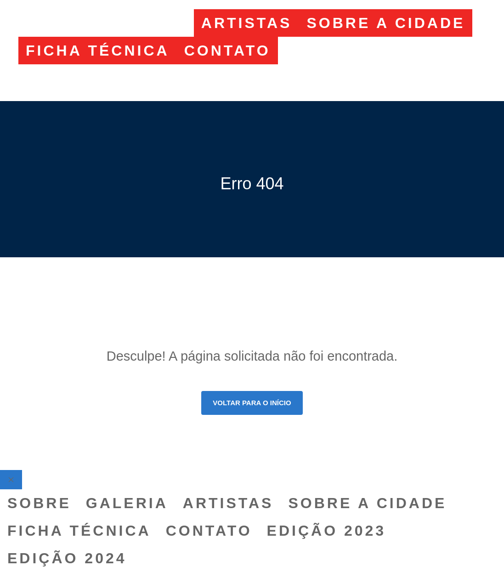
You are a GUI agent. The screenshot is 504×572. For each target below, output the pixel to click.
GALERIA (145, 23)
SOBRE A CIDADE (385, 23)
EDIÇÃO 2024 (85, 78)
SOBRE (58, 23)
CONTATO (227, 50)
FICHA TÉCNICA (98, 50)
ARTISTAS (246, 23)
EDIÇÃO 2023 (345, 50)
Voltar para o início (252, 403)
